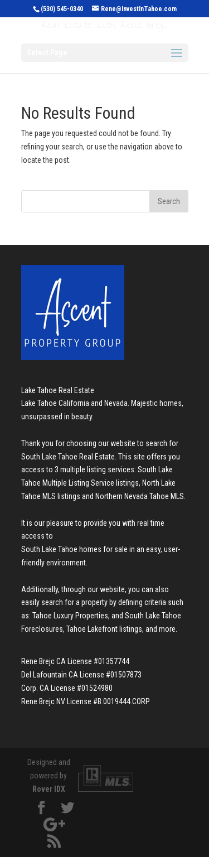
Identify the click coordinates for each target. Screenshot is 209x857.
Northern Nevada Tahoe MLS (139, 496)
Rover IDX (48, 789)
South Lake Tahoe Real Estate (68, 456)
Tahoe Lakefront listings (104, 628)
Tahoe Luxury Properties (70, 615)
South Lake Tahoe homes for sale (74, 549)
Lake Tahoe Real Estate (57, 390)
